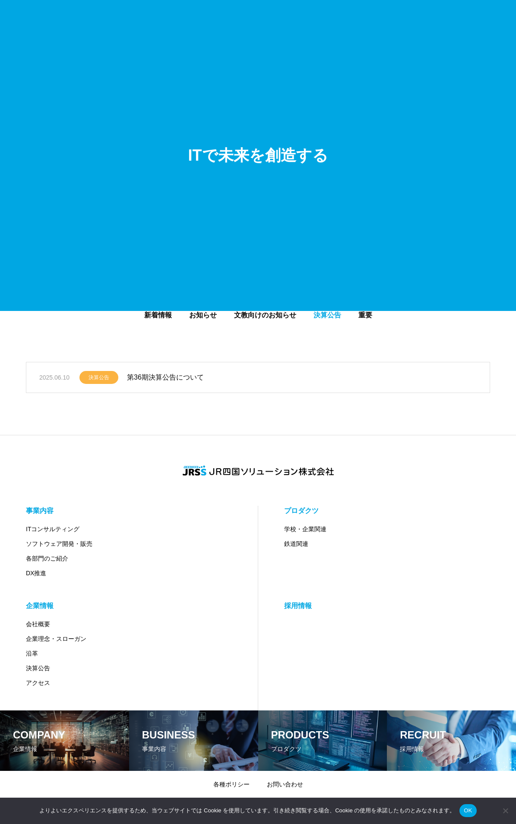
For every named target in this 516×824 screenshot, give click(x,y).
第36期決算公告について (165, 379)
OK (468, 810)
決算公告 (99, 380)
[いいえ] (505, 810)
